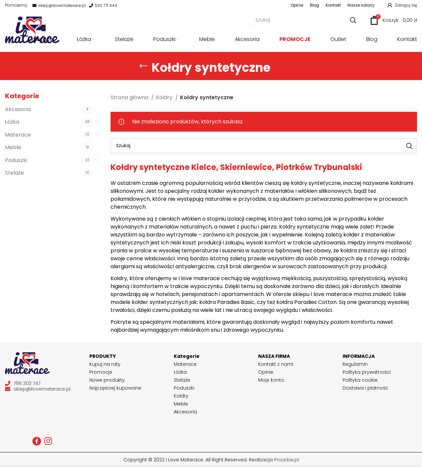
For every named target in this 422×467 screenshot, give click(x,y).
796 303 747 (22, 383)
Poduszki (16, 160)
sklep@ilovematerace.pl (59, 5)
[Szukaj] (306, 20)
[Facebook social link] (36, 441)
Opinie (265, 372)
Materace (18, 135)
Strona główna (130, 97)
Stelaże (14, 173)
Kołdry (165, 97)
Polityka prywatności (367, 372)
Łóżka (12, 122)
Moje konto (271, 380)
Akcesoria (18, 109)
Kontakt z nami (275, 364)
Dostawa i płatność (365, 388)
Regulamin (355, 364)
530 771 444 (103, 5)
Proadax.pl (286, 459)
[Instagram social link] (48, 441)
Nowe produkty (107, 380)
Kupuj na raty (104, 364)
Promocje (100, 372)
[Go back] (143, 66)
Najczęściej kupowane (115, 388)
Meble (13, 147)
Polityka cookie (360, 380)
